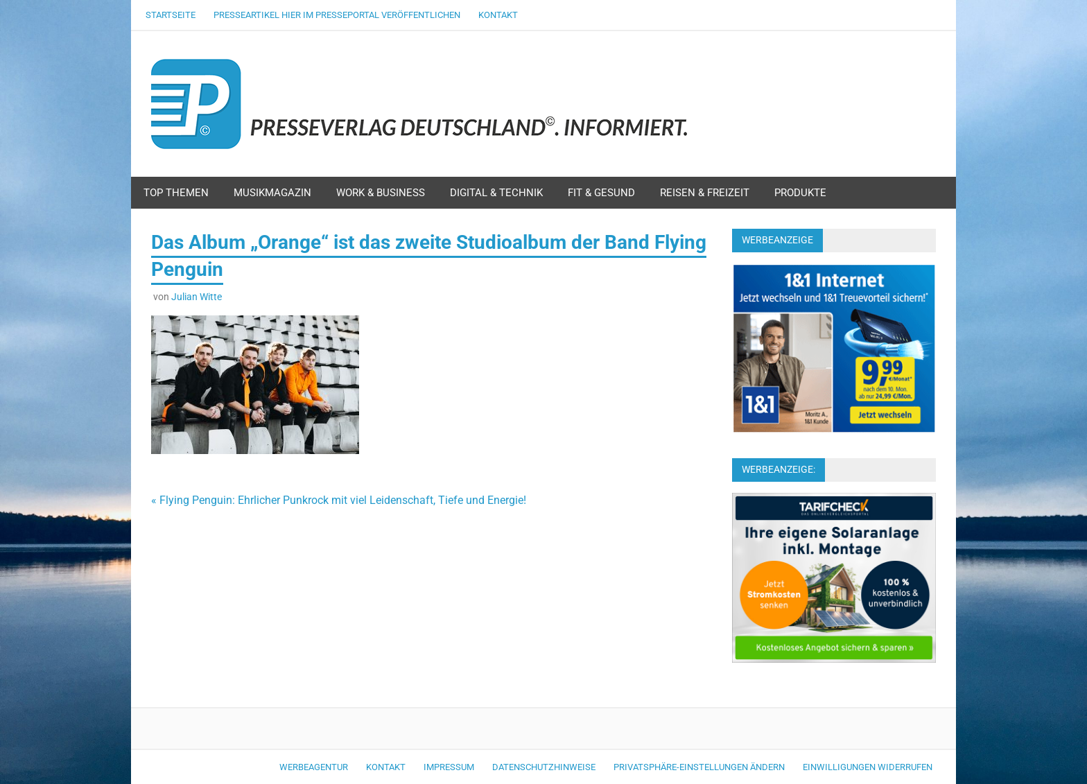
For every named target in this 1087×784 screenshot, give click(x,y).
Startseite (170, 15)
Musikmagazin (272, 192)
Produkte (800, 192)
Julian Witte (196, 296)
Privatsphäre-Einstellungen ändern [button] (699, 767)
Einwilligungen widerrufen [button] (867, 767)
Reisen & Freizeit (704, 192)
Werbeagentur (313, 767)
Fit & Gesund (601, 192)
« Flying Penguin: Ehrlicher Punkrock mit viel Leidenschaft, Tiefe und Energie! (338, 500)
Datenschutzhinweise (543, 767)
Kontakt (498, 15)
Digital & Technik (496, 192)
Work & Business (380, 192)
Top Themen (176, 192)
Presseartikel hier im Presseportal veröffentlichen (337, 15)
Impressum (449, 767)
